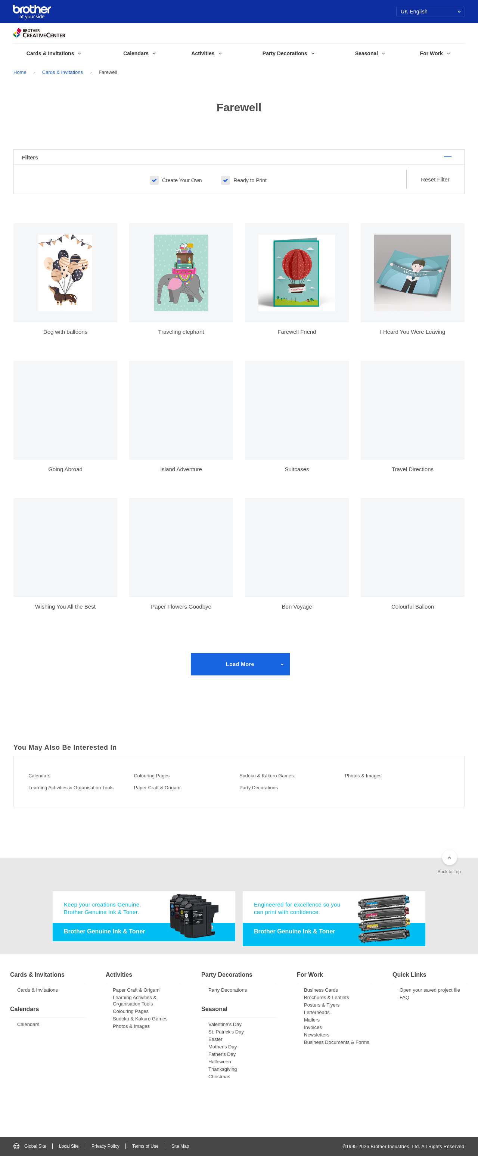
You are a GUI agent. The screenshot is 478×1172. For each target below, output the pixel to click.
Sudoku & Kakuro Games (278, 784)
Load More (240, 673)
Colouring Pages (160, 784)
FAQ (404, 1013)
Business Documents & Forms (336, 1058)
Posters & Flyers (321, 1021)
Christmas (219, 1092)
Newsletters (316, 1051)
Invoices (313, 1043)
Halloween (219, 1078)
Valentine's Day (225, 1040)
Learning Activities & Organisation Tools (78, 799)
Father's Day (222, 1070)
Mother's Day (222, 1063)
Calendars (46, 784)
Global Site (29, 1162)
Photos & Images (372, 784)
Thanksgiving (222, 1085)
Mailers (312, 1036)
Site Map (180, 1162)
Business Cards (321, 1006)
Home (20, 72)
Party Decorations (267, 796)
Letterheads (317, 1028)
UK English (431, 12)
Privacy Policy (105, 1162)
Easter (215, 1055)
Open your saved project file (430, 1006)
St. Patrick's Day (226, 1048)
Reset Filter (435, 189)
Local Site (69, 1162)
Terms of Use (145, 1162)
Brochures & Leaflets (326, 1013)
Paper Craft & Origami (168, 796)
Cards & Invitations (62, 72)
